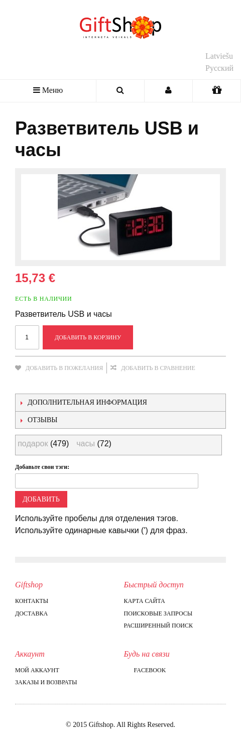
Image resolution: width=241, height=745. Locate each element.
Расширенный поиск (158, 625)
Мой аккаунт (37, 670)
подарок (33, 443)
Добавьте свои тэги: (42, 466)
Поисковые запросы (158, 613)
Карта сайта (144, 600)
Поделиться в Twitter (65, 383)
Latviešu (219, 56)
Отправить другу (25, 383)
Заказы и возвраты (46, 682)
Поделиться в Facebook (45, 383)
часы (85, 443)
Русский (219, 68)
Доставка (31, 613)
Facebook (145, 670)
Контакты (31, 600)
